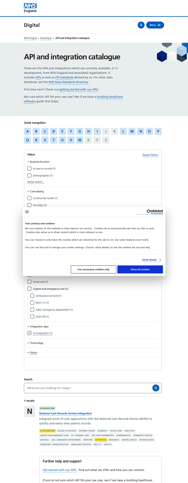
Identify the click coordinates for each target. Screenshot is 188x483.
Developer (46, 38)
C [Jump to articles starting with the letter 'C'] (45, 131)
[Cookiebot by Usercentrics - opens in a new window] (149, 211)
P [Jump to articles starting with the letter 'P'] (158, 131)
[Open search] (141, 25)
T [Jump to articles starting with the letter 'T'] (54, 140)
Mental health (129, 440)
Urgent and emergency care (54, 435)
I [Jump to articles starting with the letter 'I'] (97, 131)
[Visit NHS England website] (30, 8)
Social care (116, 431)
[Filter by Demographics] (95, 175)
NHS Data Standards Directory (68, 82)
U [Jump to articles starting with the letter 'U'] (62, 140)
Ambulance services (81, 444)
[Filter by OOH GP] (97, 317)
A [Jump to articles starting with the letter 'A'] (27, 131)
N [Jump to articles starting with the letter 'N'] (141, 131)
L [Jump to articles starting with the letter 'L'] (123, 131)
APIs (38, 77)
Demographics (123, 435)
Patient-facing (146, 440)
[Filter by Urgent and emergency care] (95, 289)
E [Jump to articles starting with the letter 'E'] (62, 131)
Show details (149, 259)
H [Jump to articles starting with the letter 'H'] (88, 131)
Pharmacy (103, 431)
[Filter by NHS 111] (97, 303)
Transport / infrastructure (54, 444)
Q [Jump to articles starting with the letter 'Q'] (27, 140)
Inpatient (88, 440)
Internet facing (87, 431)
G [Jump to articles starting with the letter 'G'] (80, 131)
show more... (36, 182)
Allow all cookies (140, 269)
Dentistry (130, 431)
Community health (142, 435)
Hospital (44, 440)
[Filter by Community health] (95, 198)
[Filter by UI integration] (42, 333)
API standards (64, 77)
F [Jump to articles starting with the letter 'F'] (71, 131)
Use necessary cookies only (93, 269)
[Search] (155, 387)
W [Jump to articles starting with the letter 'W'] (80, 140)
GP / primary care (80, 435)
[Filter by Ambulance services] (97, 296)
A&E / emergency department (66, 440)
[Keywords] (93, 388)
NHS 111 (98, 444)
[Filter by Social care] (95, 282)
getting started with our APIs (78, 89)
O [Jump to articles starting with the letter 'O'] (149, 131)
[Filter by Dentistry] (95, 205)
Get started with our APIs (59, 470)
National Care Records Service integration (65, 413)
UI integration (47, 431)
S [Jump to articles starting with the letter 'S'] (45, 140)
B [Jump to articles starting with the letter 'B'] (36, 131)
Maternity (114, 440)
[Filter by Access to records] (95, 168)
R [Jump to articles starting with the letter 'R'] (36, 140)
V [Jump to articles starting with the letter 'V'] (71, 140)
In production (47, 408)
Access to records (66, 431)
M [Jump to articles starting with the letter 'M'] (132, 131)
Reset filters (150, 155)
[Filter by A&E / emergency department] (97, 310)
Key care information (103, 435)
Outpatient (100, 440)
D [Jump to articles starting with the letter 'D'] (53, 131)
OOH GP (107, 444)
